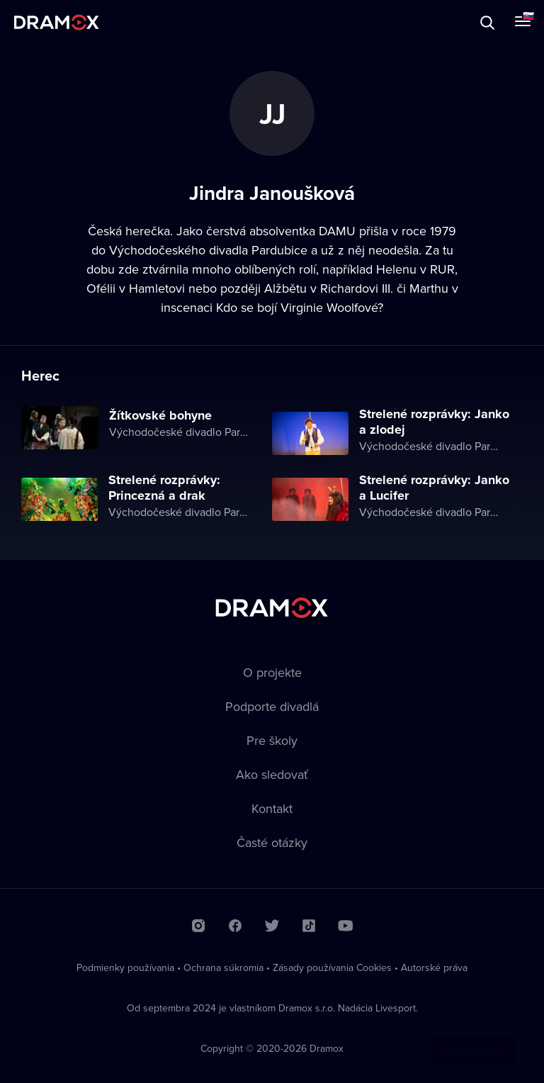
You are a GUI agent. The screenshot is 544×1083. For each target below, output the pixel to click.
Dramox (56, 22)
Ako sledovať (272, 774)
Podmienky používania (125, 967)
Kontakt (272, 808)
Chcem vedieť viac (361, 1038)
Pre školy (272, 740)
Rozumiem (473, 1038)
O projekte (272, 672)
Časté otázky (272, 842)
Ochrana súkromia (223, 967)
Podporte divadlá (272, 706)
